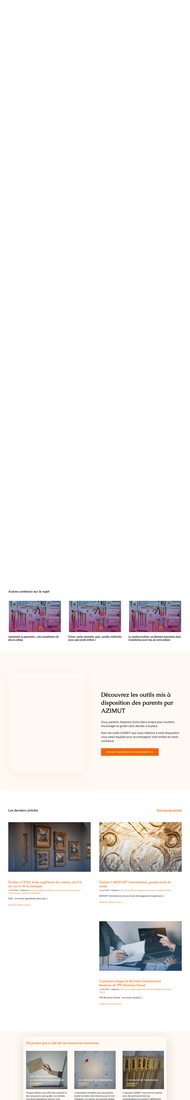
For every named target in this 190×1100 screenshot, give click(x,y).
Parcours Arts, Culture (64, 890)
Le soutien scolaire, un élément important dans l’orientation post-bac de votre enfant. (154, 638)
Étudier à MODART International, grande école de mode (135, 884)
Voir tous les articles (169, 810)
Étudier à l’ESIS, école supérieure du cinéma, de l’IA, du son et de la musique (45, 884)
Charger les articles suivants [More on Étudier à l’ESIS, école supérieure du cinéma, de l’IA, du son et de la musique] (19, 905)
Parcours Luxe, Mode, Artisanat (159, 890)
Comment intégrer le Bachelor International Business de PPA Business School (130, 983)
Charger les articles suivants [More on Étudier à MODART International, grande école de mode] (110, 902)
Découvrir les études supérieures (42, 890)
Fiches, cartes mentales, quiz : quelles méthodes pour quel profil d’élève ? (95, 638)
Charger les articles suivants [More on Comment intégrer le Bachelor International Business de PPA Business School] (110, 1004)
